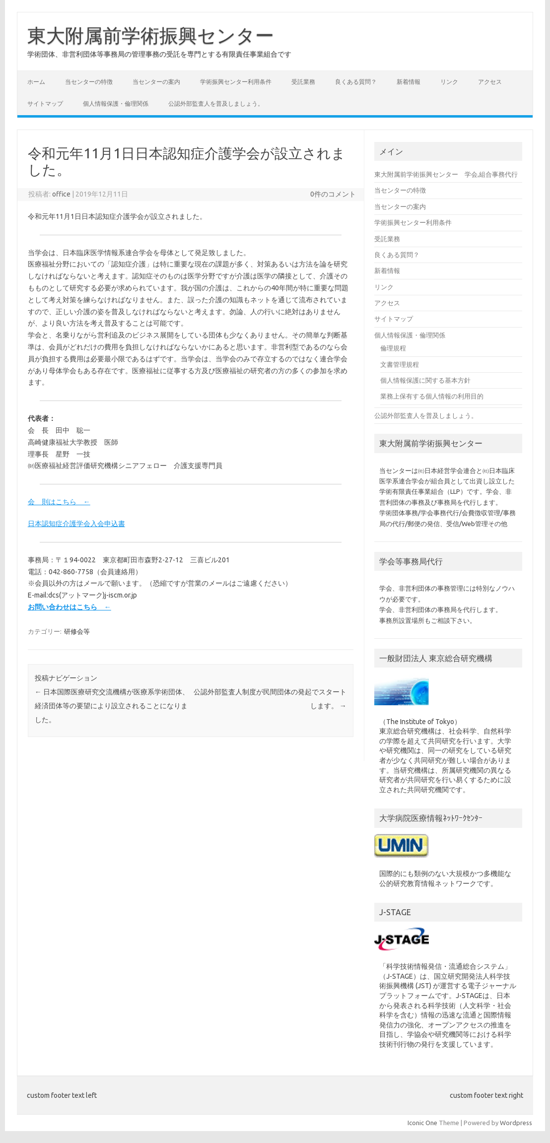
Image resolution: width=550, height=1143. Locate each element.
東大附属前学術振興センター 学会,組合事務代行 (446, 174)
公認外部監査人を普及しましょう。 (216, 103)
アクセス (490, 81)
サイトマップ (45, 103)
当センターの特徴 (89, 81)
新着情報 (408, 81)
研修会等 (77, 631)
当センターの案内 (156, 81)
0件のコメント (333, 194)
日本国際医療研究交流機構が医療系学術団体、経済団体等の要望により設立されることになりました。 (112, 706)
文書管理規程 (399, 364)
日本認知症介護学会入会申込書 (76, 524)
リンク (449, 81)
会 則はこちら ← (59, 502)
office (61, 194)
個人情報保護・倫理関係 (115, 103)
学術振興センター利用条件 (236, 81)
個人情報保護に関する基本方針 (425, 380)
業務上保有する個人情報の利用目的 (431, 396)
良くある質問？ (356, 81)
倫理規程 (393, 347)
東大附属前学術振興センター (150, 35)
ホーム (36, 81)
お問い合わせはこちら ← (69, 607)
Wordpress (516, 1122)
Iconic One (422, 1122)
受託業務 (303, 81)
